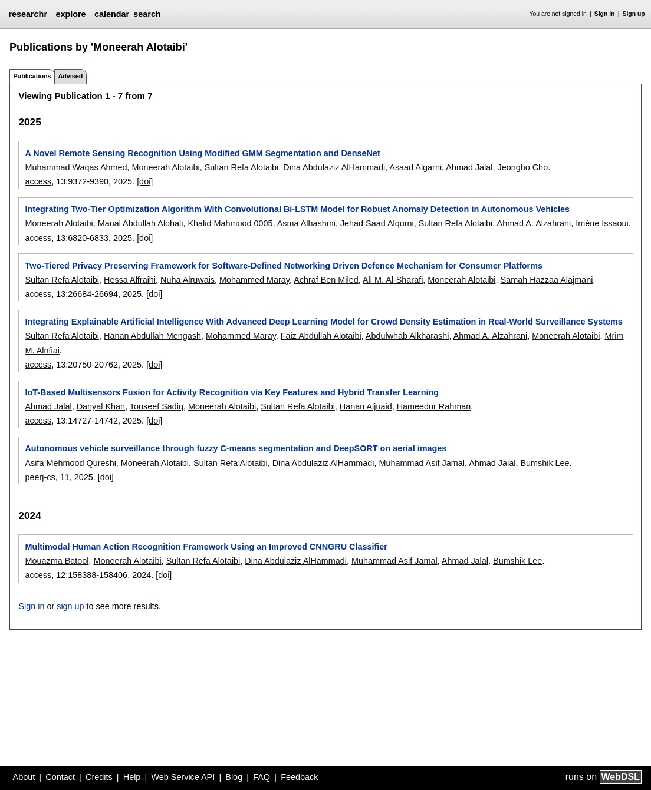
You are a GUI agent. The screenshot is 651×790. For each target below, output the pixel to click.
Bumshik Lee (544, 463)
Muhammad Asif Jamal (422, 463)
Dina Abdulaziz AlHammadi (334, 167)
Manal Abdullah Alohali (140, 223)
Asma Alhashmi (306, 223)
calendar (111, 14)
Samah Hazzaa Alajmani (547, 280)
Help (132, 777)
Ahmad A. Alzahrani (534, 223)
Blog (233, 777)
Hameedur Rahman (434, 406)
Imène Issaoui (602, 223)
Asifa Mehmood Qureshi (70, 463)
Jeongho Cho (523, 167)
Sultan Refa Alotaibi (242, 167)
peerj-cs (40, 477)
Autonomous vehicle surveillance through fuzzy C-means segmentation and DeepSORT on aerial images (235, 448)
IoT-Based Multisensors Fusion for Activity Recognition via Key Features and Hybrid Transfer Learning (232, 392)
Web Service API (183, 777)
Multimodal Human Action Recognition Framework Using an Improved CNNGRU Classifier (206, 546)
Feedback (299, 777)
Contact (60, 777)
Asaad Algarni (415, 167)
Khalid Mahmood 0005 (230, 223)
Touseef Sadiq (156, 406)
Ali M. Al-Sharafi (393, 280)
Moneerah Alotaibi (166, 167)
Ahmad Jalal (469, 167)
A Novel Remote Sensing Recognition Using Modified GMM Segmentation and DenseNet (202, 153)
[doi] (145, 181)
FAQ (261, 777)
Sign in (604, 14)
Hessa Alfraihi (130, 280)
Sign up (634, 14)
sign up (70, 606)
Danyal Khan (101, 406)
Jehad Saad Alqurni (377, 223)
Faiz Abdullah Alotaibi (321, 336)
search (146, 14)
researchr (27, 14)
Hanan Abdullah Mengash (152, 336)
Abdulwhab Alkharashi (407, 336)
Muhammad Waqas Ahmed (76, 167)
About (24, 777)
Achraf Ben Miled (326, 280)
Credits (99, 777)
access (38, 181)
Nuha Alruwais (187, 280)
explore (70, 14)
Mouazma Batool (56, 561)
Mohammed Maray (254, 280)
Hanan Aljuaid (366, 406)
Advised (70, 76)
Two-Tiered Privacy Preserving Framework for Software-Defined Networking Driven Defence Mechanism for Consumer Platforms (283, 265)
